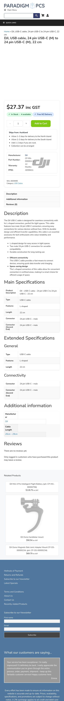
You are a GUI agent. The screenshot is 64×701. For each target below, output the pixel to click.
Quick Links (9, 23)
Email (6, 625)
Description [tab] (11, 194)
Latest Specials (11, 583)
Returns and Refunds (13, 575)
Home (7, 31)
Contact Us (9, 600)
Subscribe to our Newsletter (16, 579)
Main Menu (10, 10)
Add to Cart (41, 123)
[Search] (18, 15)
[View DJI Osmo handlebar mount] (32, 534)
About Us (8, 595)
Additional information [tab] (17, 199)
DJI (26, 155)
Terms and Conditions (14, 591)
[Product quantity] (18, 124)
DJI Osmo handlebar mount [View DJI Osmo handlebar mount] (31, 537)
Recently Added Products (15, 604)
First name (8, 617)
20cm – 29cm (11, 434)
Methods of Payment (13, 571)
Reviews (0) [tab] (11, 204)
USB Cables (18, 183)
